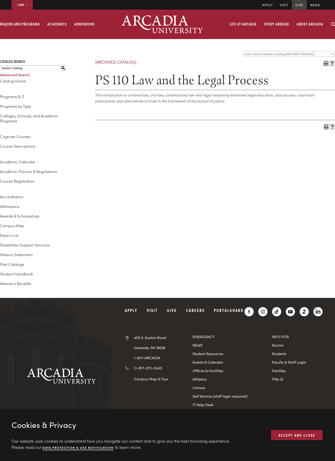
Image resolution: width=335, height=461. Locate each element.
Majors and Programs (20, 24)
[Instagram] (262, 311)
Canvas (199, 388)
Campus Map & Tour (151, 378)
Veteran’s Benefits (15, 283)
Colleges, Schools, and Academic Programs (29, 118)
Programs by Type (15, 106)
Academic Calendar (17, 161)
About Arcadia (310, 24)
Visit (284, 5)
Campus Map (12, 225)
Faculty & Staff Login (289, 362)
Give (299, 5)
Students (279, 354)
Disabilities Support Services (24, 244)
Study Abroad (276, 24)
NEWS (197, 345)
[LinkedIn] (318, 311)
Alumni (277, 345)
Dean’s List (9, 235)
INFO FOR (280, 337)
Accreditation (11, 196)
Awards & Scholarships (19, 215)
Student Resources (208, 354)
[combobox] (289, 54)
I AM (22, 4)
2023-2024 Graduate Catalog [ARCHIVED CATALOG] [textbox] (279, 54)
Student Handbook (16, 273)
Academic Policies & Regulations (28, 171)
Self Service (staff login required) (220, 396)
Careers (195, 310)
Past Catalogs (12, 264)
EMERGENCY (204, 337)
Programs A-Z (12, 96)
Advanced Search (15, 74)
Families (279, 371)
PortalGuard (229, 310)
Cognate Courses (15, 136)
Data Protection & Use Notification (78, 447)
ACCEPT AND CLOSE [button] (296, 434)
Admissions (84, 24)
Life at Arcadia (243, 24)
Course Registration (17, 181)
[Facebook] (249, 311)
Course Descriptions (17, 146)
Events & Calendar (208, 362)
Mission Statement (16, 254)
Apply (267, 5)
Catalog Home (13, 80)
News (315, 5)
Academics (57, 24)
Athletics (200, 379)
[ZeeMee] (304, 311)
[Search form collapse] (333, 24)
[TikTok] (276, 311)
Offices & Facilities (208, 371)
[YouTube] (290, 311)
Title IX (277, 379)
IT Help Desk (203, 405)
